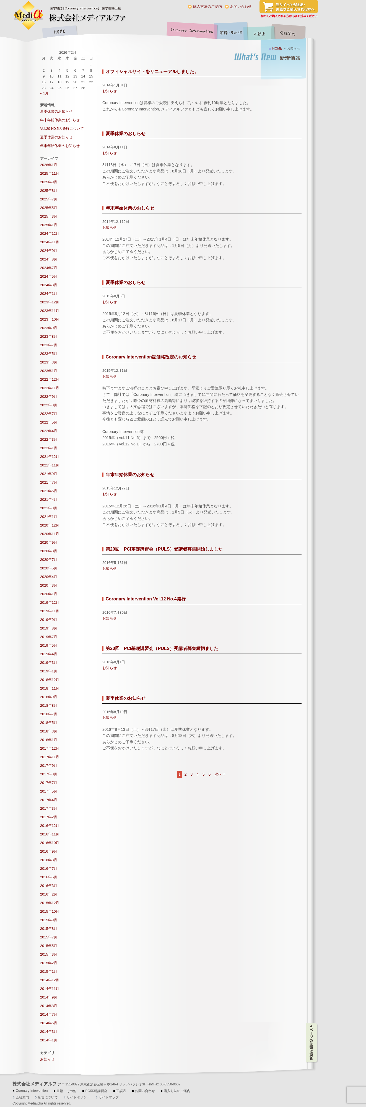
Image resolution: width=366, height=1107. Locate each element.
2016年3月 (48, 886)
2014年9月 (48, 997)
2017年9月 (48, 765)
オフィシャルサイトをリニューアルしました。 (152, 71)
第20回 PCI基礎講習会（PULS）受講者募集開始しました (164, 549)
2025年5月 (48, 208)
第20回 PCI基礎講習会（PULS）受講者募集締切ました (162, 648)
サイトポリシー (78, 1097)
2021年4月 (48, 499)
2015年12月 (49, 903)
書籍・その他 (231, 32)
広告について (48, 1097)
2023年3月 (48, 362)
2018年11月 (49, 688)
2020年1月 (48, 594)
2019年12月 (49, 602)
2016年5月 (48, 877)
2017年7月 (48, 783)
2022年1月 (48, 448)
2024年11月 (49, 242)
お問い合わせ (241, 6)
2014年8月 (48, 1006)
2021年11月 (49, 465)
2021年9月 (48, 474)
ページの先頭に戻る (312, 1042)
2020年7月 (48, 560)
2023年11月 (49, 311)
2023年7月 (48, 345)
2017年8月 (48, 774)
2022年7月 (48, 414)
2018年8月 (48, 705)
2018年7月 (48, 714)
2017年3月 (48, 808)
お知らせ (109, 91)
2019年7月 (48, 637)
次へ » (219, 774)
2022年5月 (48, 422)
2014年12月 (49, 980)
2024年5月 (48, 276)
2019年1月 (48, 671)
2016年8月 (48, 860)
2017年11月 (49, 757)
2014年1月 (48, 1040)
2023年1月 (48, 371)
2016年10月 (49, 843)
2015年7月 (48, 937)
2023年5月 (48, 354)
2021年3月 (48, 508)
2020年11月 (49, 534)
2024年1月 (48, 293)
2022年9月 (48, 396)
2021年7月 (48, 482)
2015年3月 (48, 954)
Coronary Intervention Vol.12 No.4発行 (146, 599)
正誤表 (260, 32)
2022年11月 (49, 388)
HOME (59, 32)
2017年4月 (48, 800)
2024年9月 (48, 251)
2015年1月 (48, 971)
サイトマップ (109, 1097)
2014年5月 (48, 1023)
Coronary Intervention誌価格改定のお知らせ (151, 357)
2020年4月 (48, 577)
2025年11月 (49, 173)
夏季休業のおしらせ (126, 133)
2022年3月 (48, 439)
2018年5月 (48, 723)
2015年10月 (49, 911)
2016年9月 (48, 851)
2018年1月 (48, 740)
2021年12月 (49, 457)
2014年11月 (49, 989)
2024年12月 (49, 233)
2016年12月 (49, 826)
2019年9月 (48, 620)
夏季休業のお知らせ (126, 698)
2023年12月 (49, 302)
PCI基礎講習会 (96, 1091)
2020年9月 (48, 542)
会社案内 (292, 32)
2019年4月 (48, 654)
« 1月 (44, 93)
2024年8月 (48, 259)
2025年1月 (48, 225)
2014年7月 (48, 1014)
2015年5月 (48, 946)
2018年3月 (48, 731)
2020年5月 (48, 568)
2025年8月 (48, 191)
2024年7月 (48, 268)
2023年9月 (48, 328)
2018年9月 (48, 697)
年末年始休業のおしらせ (130, 208)
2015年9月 (48, 920)
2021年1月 (48, 517)
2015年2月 (48, 963)
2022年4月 (48, 431)
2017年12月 (49, 748)
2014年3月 (48, 1031)
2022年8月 (48, 405)
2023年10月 (49, 319)
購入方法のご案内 (207, 6)
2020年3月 (48, 585)
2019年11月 (49, 611)
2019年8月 (48, 628)
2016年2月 (48, 894)
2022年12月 (49, 379)
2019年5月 (48, 645)
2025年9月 (48, 182)
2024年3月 (48, 285)
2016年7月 (48, 868)
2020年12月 (49, 525)
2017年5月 (48, 791)
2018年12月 (49, 680)
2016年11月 (49, 834)
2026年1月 (48, 165)
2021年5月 (48, 491)
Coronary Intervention (191, 32)
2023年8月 (48, 336)
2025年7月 (48, 199)
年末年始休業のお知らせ (130, 474)
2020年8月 (48, 551)
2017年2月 (48, 817)
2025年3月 (48, 216)
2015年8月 (48, 929)
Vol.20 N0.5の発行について (62, 129)
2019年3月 (48, 662)
